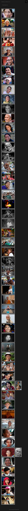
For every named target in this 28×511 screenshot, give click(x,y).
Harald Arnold (5, 1)
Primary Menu (26, 2)
